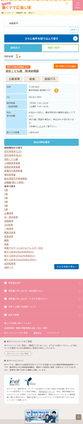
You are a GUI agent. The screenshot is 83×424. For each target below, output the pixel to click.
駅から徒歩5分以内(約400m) (19, 251)
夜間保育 (8, 221)
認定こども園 (11, 159)
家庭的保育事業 (12, 167)
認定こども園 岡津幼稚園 (22, 71)
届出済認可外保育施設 (15, 178)
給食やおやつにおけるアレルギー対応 (23, 247)
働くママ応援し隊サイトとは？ (18, 323)
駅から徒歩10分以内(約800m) (19, 255)
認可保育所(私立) (13, 155)
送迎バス (8, 267)
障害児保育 (10, 232)
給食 (6, 244)
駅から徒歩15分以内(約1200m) (20, 259)
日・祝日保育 (11, 217)
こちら (40, 126)
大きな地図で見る (66, 266)
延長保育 (8, 236)
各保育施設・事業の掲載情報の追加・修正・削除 (25, 328)
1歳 (6, 193)
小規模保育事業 (12, 163)
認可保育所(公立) (13, 151)
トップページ (9, 13)
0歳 (6, 190)
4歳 (6, 205)
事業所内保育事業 (13, 170)
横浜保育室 (10, 174)
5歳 (6, 209)
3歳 (6, 201)
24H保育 (8, 224)
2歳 (6, 197)
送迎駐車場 (10, 263)
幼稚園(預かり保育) (14, 182)
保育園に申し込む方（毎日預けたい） (26, 290)
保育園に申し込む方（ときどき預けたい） (28, 298)
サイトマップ (53, 332)
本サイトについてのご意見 (16, 332)
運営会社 (37, 332)
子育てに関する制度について (22, 306)
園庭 (6, 240)
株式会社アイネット (47, 391)
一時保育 (8, 228)
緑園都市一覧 (21, 13)
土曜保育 (8, 213)
